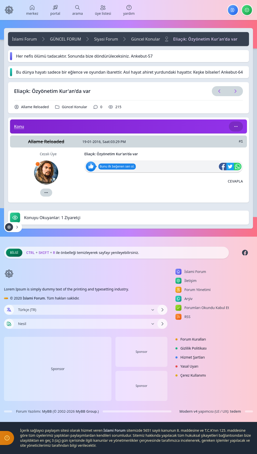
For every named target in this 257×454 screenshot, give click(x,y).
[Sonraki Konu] (234, 91)
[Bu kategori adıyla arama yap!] (236, 126)
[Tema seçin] (9, 324)
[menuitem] (32, 10)
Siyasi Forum (106, 39)
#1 (241, 141)
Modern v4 (188, 411)
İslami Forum (24, 39)
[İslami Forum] (9, 10)
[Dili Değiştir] (85, 310)
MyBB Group (86, 411)
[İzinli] (38, 164)
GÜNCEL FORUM (65, 39)
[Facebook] (245, 253)
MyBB (47, 411)
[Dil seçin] (9, 310)
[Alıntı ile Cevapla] (235, 181)
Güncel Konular (145, 39)
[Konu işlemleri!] (13, 227)
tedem (235, 411)
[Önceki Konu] (219, 91)
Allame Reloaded (35, 106)
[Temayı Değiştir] (85, 324)
